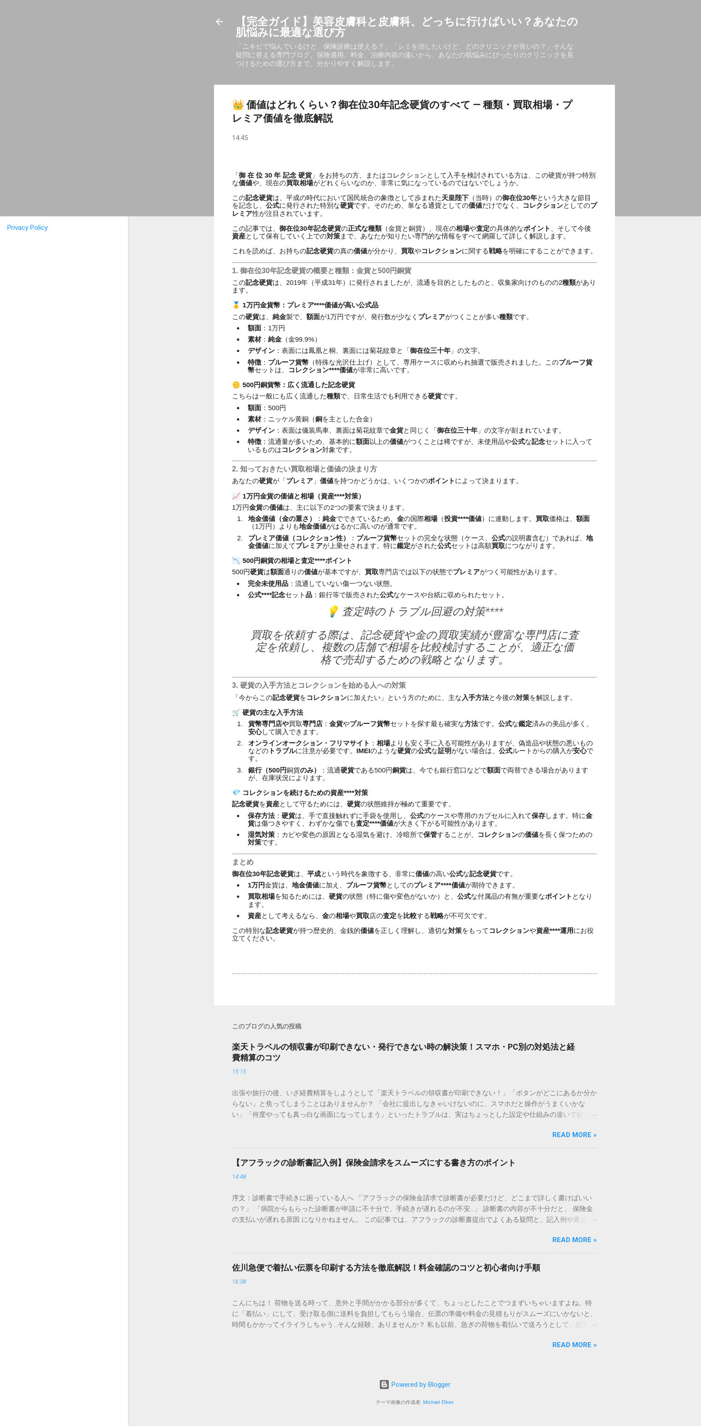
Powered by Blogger (415, 1384)
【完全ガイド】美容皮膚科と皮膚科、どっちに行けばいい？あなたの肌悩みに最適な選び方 (407, 27)
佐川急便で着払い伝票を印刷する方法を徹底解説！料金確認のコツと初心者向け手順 (386, 1267)
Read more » (574, 1135)
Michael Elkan (438, 1402)
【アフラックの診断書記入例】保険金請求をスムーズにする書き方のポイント (374, 1162)
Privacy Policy (27, 228)
